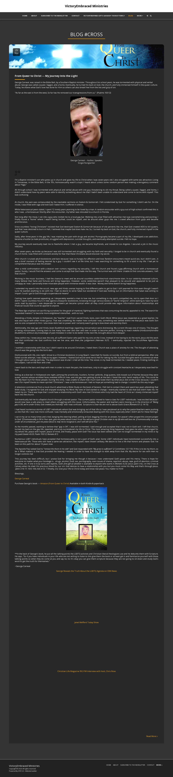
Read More (152, 736)
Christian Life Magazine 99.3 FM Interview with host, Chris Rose (86, 671)
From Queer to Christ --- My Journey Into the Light (46, 76)
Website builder (31, 771)
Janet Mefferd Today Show (86, 622)
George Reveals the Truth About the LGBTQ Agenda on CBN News (86, 571)
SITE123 (21, 771)
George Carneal (22, 478)
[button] (147, 16)
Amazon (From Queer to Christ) (54, 483)
